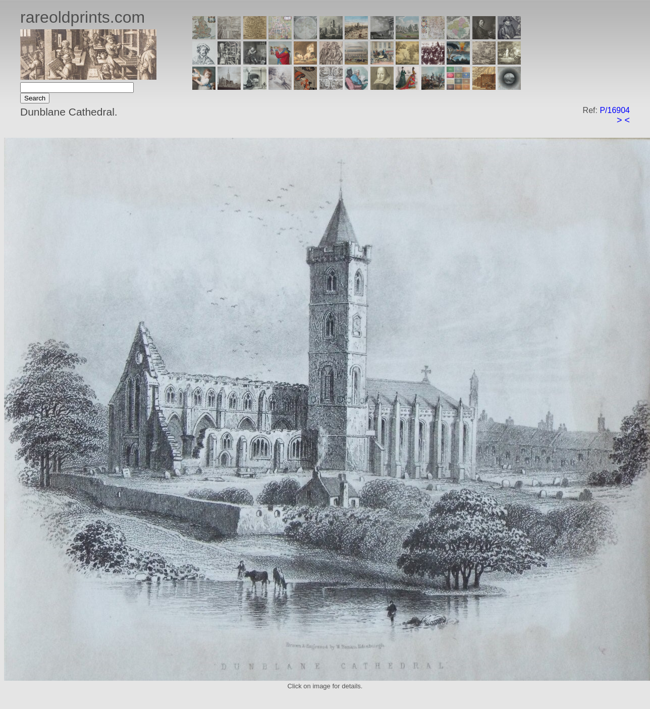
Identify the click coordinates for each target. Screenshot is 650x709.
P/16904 (615, 110)
